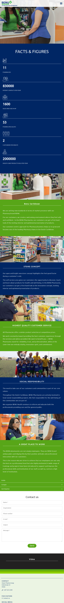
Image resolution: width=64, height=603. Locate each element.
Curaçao (3, 485)
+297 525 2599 (8, 590)
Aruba (3, 480)
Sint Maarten (5, 489)
